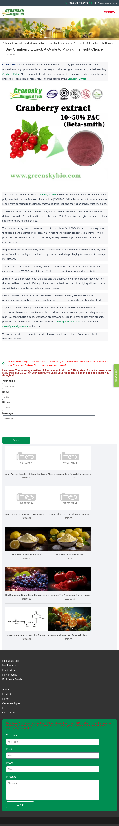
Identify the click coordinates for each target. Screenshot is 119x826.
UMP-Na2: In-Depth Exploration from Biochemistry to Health (26, 635)
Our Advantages (11, 703)
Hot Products (9, 665)
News (17, 43)
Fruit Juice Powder (12, 679)
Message (7, 413)
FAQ (4, 708)
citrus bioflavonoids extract (70, 554)
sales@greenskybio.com (15, 326)
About (5, 689)
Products (7, 694)
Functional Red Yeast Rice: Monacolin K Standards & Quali (26, 514)
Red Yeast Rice (10, 661)
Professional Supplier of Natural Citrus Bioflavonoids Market (69, 635)
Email (5, 392)
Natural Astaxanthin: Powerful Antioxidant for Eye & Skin (69, 474)
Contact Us (8, 712)
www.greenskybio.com (68, 321)
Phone (6, 402)
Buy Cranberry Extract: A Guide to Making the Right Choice (80, 43)
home (8, 43)
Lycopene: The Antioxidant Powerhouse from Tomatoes (69, 595)
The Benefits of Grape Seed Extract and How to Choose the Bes (26, 595)
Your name (8, 381)
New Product (9, 674)
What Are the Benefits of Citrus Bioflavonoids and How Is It (26, 474)
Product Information (34, 43)
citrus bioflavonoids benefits (26, 554)
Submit (16, 440)
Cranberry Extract (11, 74)
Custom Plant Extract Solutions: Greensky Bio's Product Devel (69, 514)
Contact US (109, 12)
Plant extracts (9, 670)
